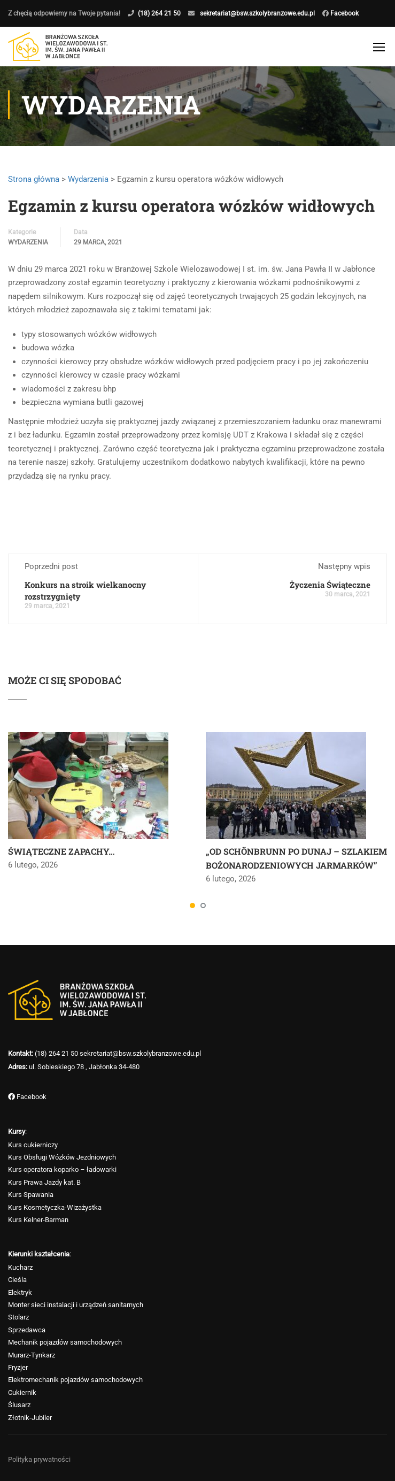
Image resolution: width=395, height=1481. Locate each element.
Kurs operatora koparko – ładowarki (62, 1170)
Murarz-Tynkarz (31, 1355)
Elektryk (20, 1292)
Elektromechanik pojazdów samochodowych (75, 1380)
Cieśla (17, 1280)
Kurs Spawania (30, 1195)
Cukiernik (22, 1392)
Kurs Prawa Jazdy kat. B (44, 1182)
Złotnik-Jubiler (30, 1418)
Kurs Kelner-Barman (38, 1220)
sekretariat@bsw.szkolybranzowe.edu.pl (257, 13)
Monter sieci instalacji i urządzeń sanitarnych (75, 1305)
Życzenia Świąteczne (330, 590)
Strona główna (33, 184)
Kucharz (20, 1267)
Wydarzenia (88, 184)
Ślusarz (19, 1405)
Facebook (344, 13)
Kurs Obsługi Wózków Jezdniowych (62, 1157)
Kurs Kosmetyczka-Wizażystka (55, 1207)
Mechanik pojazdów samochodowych (65, 1342)
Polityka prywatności (39, 1459)
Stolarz (18, 1318)
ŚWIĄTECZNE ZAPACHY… (61, 856)
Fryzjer (18, 1367)
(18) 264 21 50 (159, 13)
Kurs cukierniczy (33, 1145)
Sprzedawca (26, 1330)
